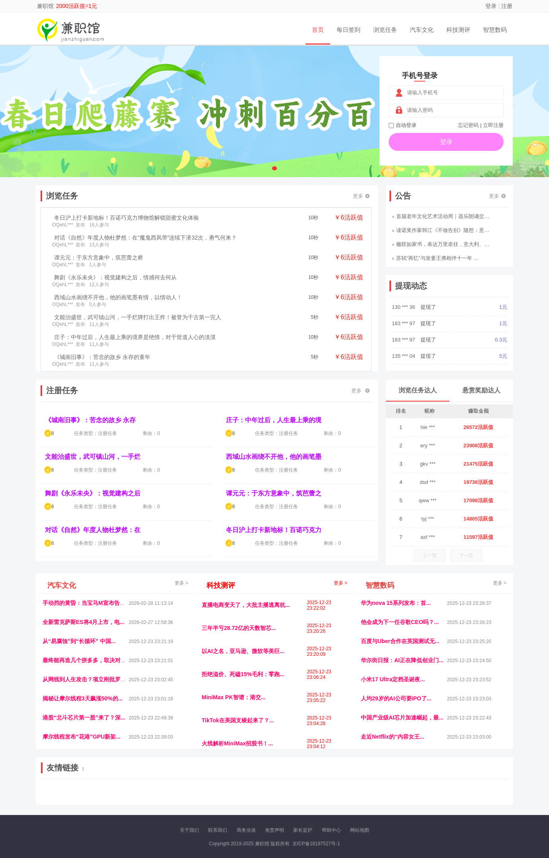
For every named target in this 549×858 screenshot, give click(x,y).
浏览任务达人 (418, 390)
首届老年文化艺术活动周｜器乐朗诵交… (440, 216)
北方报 (441, 791)
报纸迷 (240, 798)
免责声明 (274, 830)
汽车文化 (422, 29)
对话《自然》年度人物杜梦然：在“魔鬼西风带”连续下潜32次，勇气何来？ (145, 237)
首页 (318, 29)
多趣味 (82, 798)
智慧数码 (495, 29)
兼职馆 (45, 6)
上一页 (429, 555)
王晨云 (172, 798)
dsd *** (428, 482)
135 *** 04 (404, 356)
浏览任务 (385, 29)
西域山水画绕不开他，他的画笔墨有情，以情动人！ (118, 297)
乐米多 (257, 798)
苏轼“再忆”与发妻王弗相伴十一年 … (435, 258)
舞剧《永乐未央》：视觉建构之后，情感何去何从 (115, 277)
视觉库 (263, 791)
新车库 (404, 798)
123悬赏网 (479, 791)
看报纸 (223, 798)
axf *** (428, 537)
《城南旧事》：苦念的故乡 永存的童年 (102, 357)
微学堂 (206, 798)
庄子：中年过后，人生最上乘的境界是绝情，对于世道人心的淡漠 (135, 337)
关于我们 (189, 830)
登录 (490, 6)
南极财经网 (356, 798)
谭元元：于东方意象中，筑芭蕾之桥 (98, 257)
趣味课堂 (135, 798)
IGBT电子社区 (288, 791)
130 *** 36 (404, 307)
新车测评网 (477, 798)
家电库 (459, 791)
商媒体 (274, 798)
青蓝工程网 (111, 791)
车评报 (313, 791)
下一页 (466, 555)
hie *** (428, 427)
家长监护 (302, 830)
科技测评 (458, 29)
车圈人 (347, 791)
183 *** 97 (404, 323)
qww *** (428, 500)
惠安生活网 (164, 791)
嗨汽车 (330, 791)
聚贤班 (308, 798)
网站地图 (359, 830)
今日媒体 (400, 791)
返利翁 (155, 798)
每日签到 (348, 29)
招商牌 (189, 798)
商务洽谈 (246, 830)
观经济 (381, 791)
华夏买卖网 (383, 798)
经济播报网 (208, 791)
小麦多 (291, 798)
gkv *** (427, 464)
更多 (361, 196)
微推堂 (421, 798)
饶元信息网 (85, 791)
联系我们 (217, 830)
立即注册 (493, 125)
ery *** (428, 445)
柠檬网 (99, 798)
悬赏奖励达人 (481, 390)
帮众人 (455, 798)
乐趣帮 (116, 798)
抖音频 (229, 791)
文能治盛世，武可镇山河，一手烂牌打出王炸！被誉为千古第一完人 (137, 317)
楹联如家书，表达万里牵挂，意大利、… (440, 244)
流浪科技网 (138, 791)
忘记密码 (468, 125)
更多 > (181, 583)
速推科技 (422, 791)
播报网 (364, 791)
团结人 (438, 798)
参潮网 (246, 791)
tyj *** (427, 519)
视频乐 (186, 791)
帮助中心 (331, 830)
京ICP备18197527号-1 (316, 843)
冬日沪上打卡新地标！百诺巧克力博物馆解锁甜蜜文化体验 (126, 217)
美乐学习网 (58, 791)
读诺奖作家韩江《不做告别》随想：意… (440, 230)
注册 (506, 6)
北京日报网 (330, 798)
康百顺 (65, 798)
